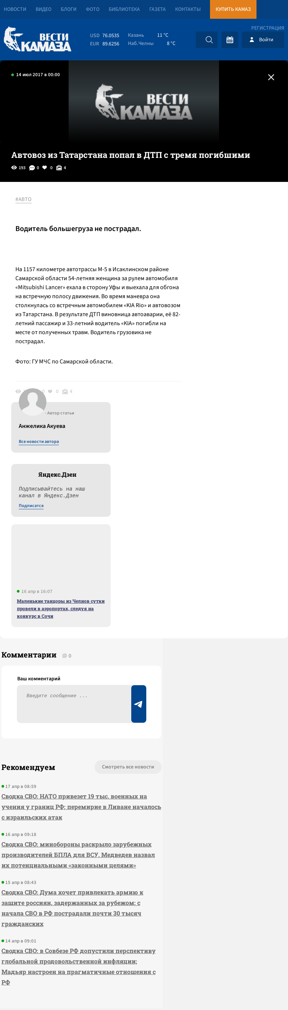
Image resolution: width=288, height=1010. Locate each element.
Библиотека (124, 9)
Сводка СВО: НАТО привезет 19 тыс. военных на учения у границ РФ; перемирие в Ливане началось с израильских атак (54, 619)
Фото (92, 9)
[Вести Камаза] (37, 39)
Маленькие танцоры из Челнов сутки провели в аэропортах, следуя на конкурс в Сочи (227, 374)
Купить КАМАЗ (233, 9)
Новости (15, 9)
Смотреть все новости (86, 575)
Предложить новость (214, 599)
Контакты (188, 9)
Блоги (68, 9)
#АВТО (27, 200)
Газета (157, 9)
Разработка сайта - (259, 988)
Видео (43, 9)
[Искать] (209, 40)
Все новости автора (205, 208)
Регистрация (267, 28)
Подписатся (197, 272)
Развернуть (144, 960)
